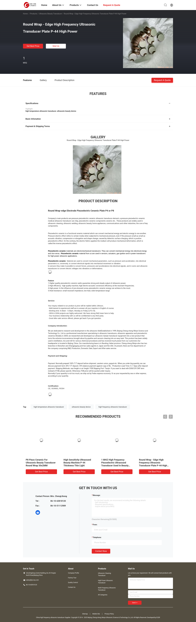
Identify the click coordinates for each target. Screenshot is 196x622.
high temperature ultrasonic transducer (49, 407)
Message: (96, 495)
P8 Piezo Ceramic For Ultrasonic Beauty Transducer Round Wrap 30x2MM (41, 462)
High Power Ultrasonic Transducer (105, 582)
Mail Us (56, 46)
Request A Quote (162, 80)
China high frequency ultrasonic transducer (50, 617)
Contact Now (101, 551)
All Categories (102, 595)
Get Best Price (33, 46)
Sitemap (85, 614)
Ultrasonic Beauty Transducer (50, 14)
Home (25, 14)
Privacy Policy (109, 614)
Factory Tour (72, 578)
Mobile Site (96, 614)
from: (95, 525)
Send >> (134, 603)
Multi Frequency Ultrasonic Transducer (107, 589)
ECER (158, 617)
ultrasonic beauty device (81, 407)
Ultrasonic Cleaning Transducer (104, 574)
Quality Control (73, 582)
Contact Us (71, 587)
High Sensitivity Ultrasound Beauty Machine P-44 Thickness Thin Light (77, 462)
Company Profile (73, 573)
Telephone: (97, 537)
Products (33, 14)
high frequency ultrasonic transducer (112, 407)
